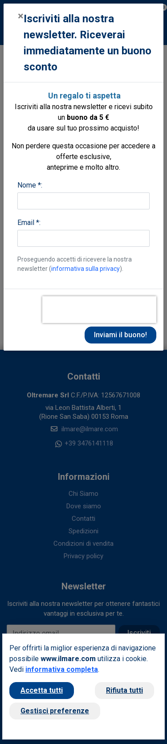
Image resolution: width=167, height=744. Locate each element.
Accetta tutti (41, 690)
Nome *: (29, 185)
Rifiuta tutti (124, 690)
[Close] (21, 16)
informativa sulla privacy (85, 268)
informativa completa (61, 669)
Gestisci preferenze (54, 711)
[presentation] (99, 309)
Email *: (29, 222)
